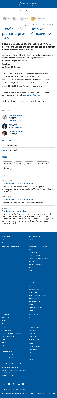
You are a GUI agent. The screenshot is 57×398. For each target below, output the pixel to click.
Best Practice (33, 330)
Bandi (30, 249)
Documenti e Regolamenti (10, 246)
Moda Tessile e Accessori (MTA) (12, 364)
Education (32, 261)
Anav (3, 324)
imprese (7, 168)
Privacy (5, 389)
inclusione (7, 163)
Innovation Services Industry (11, 358)
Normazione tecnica (35, 283)
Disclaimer (11, 389)
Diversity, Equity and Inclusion (29, 11)
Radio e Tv (32, 353)
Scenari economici (34, 298)
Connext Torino (34, 321)
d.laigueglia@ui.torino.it (16, 120)
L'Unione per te (13, 11)
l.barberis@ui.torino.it (15, 127)
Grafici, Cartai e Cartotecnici (11, 355)
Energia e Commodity (35, 264)
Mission (4, 240)
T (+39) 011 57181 (50, 393)
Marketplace (33, 333)
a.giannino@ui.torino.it (16, 135)
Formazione (32, 277)
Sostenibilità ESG (34, 301)
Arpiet (4, 327)
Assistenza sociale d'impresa (38, 246)
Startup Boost (33, 324)
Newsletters (33, 349)
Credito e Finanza (34, 255)
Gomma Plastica (7, 351)
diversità (29, 163)
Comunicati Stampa (35, 346)
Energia (4, 345)
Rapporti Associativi (35, 289)
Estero (31, 267)
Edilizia (4, 339)
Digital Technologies (8, 336)
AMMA (4, 321)
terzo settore (42, 163)
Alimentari (5, 318)
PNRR (30, 286)
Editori (4, 342)
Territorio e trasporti (35, 307)
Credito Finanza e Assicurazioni (12, 333)
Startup (31, 304)
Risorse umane (33, 292)
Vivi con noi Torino (34, 327)
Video (30, 356)
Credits (17, 389)
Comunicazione (33, 252)
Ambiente (32, 243)
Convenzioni (32, 336)
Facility (4, 348)
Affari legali (32, 240)
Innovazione (32, 280)
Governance (6, 243)
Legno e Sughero (7, 361)
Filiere (30, 270)
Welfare (31, 310)
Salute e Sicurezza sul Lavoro (38, 295)
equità (18, 163)
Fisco (30, 274)
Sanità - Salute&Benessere (10, 367)
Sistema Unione (34, 339)
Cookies (22, 389)
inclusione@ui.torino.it (33, 95)
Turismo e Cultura (8, 375)
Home (4, 11)
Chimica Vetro (6, 330)
